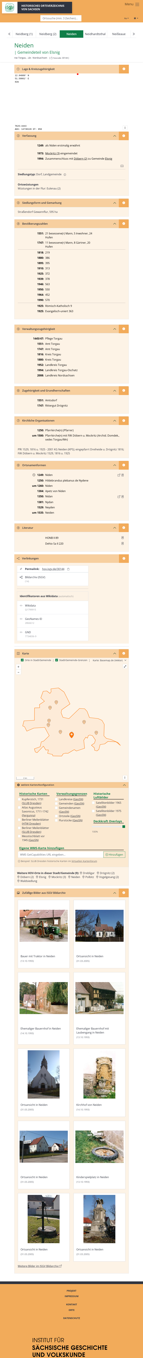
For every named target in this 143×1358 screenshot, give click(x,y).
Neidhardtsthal (95, 34)
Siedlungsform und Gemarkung (39, 203)
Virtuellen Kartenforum (84, 861)
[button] (122, 475)
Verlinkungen (28, 558)
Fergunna (29, 815)
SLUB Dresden (31, 803)
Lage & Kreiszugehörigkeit (36, 69)
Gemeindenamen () (69, 810)
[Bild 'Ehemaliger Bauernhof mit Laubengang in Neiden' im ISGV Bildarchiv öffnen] (99, 1008)
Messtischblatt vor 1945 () (33, 838)
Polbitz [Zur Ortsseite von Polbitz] (89, 877)
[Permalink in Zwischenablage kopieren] (68, 569)
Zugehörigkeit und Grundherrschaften (43, 390)
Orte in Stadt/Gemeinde (38, 660)
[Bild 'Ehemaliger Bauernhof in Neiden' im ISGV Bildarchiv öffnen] (44, 1008)
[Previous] (9, 34)
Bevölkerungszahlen (32, 224)
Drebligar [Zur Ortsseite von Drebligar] (89, 873)
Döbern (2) (80, 158)
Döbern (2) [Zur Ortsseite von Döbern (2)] (27, 877)
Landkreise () (71, 799)
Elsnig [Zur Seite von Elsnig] (55, 52)
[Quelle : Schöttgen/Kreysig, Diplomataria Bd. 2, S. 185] (122, 475)
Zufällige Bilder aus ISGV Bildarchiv (41, 893)
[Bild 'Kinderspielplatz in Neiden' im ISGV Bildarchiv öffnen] (99, 1155)
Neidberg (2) (47, 34)
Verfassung (26, 136)
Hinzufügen (114, 854)
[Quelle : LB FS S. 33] (122, 497)
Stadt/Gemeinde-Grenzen (73, 660)
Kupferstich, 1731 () (32, 801)
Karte (23, 653)
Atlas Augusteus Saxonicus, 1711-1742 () (35, 811)
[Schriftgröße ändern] (126, 18)
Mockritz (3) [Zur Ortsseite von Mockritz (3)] (59, 877)
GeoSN (33, 840)
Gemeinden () (71, 803)
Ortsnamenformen (31, 465)
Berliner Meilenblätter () (35, 821)
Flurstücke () (71, 820)
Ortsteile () (69, 816)
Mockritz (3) (52, 153)
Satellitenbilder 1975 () (108, 813)
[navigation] (71, 34)
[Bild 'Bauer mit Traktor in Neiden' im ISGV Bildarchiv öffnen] (44, 934)
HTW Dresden (31, 823)
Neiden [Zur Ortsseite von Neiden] (75, 877)
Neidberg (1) (24, 34)
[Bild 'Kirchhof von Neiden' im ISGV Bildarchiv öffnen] (99, 1082)
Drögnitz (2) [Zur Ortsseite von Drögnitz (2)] (107, 873)
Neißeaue (119, 34)
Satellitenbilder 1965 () (108, 804)
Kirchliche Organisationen (35, 420)
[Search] (60, 18)
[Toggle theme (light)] (135, 18)
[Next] (133, 34)
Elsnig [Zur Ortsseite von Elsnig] (42, 877)
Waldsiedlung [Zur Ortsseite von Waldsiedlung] (28, 881)
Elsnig (108, 158)
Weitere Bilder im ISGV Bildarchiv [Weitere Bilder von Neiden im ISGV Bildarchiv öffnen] (40, 1266)
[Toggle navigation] (132, 4)
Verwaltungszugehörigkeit (36, 329)
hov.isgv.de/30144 (53, 569)
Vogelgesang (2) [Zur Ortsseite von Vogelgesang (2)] (109, 877)
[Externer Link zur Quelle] (118, 475)
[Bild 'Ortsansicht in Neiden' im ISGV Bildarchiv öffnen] (99, 934)
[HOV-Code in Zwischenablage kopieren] (51, 58)
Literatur (25, 528)
